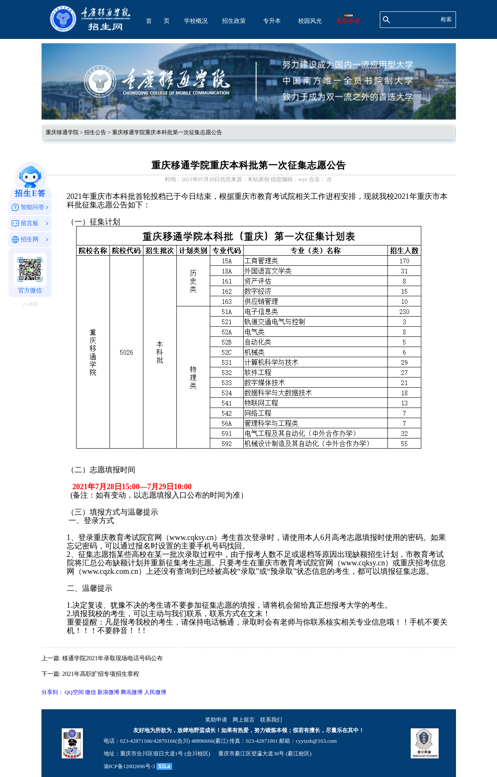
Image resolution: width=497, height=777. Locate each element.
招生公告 (95, 132)
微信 (90, 692)
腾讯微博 (132, 692)
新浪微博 (108, 692)
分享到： (52, 692)
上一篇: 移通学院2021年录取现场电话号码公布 (102, 658)
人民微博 (155, 692)
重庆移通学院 (62, 132)
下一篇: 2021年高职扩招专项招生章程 (90, 674)
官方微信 (30, 273)
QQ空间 (74, 692)
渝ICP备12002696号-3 (129, 766)
